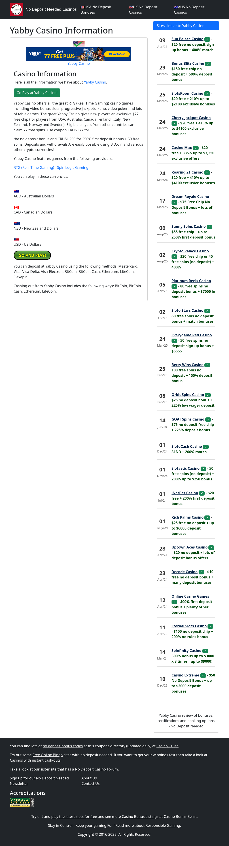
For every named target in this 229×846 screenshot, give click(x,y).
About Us (89, 778)
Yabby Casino (79, 63)
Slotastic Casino (185, 468)
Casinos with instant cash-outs (35, 760)
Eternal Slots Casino (189, 626)
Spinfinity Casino (186, 650)
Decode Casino (184, 571)
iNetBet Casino (185, 492)
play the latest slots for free (74, 816)
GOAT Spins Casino (188, 419)
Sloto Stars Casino (187, 310)
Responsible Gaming (163, 825)
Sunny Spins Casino (189, 226)
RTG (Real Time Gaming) (34, 167)
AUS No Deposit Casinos (189, 9)
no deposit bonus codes (63, 745)
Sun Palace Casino (188, 38)
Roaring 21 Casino (187, 172)
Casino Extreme (185, 675)
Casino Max (182, 147)
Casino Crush (168, 745)
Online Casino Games (190, 596)
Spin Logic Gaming (72, 167)
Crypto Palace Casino (190, 251)
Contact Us (90, 783)
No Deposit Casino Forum (96, 769)
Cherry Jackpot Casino (191, 117)
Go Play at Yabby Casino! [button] (37, 92)
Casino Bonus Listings (140, 816)
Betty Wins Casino (188, 364)
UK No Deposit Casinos (143, 9)
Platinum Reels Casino (191, 280)
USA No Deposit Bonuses (96, 9)
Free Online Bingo (48, 754)
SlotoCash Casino (187, 446)
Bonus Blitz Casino (188, 63)
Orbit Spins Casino (188, 394)
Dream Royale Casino (190, 196)
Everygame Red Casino (192, 335)
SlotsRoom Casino (187, 93)
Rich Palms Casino (188, 517)
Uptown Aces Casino (190, 547)
